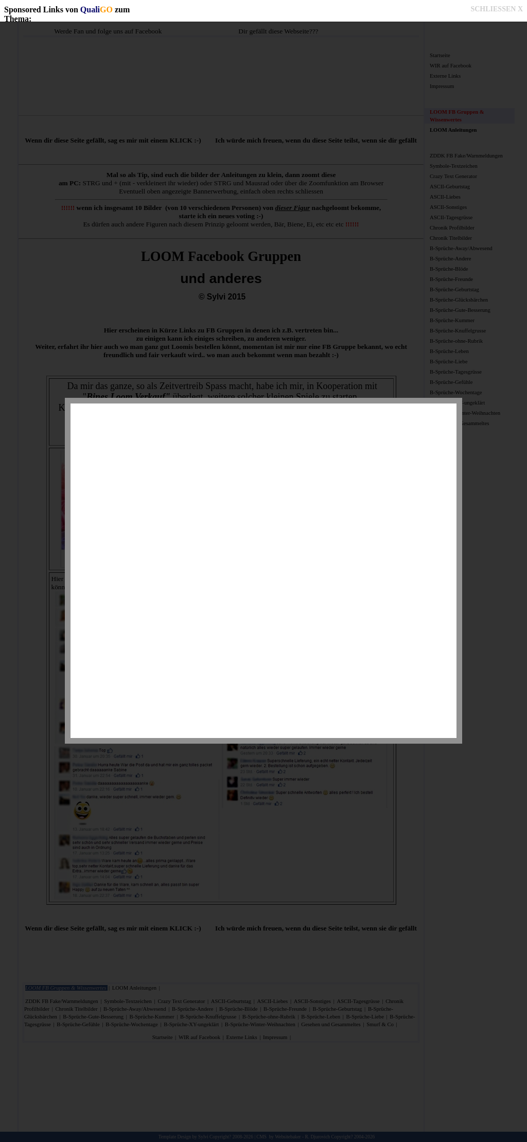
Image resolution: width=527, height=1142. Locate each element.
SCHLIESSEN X (496, 9)
